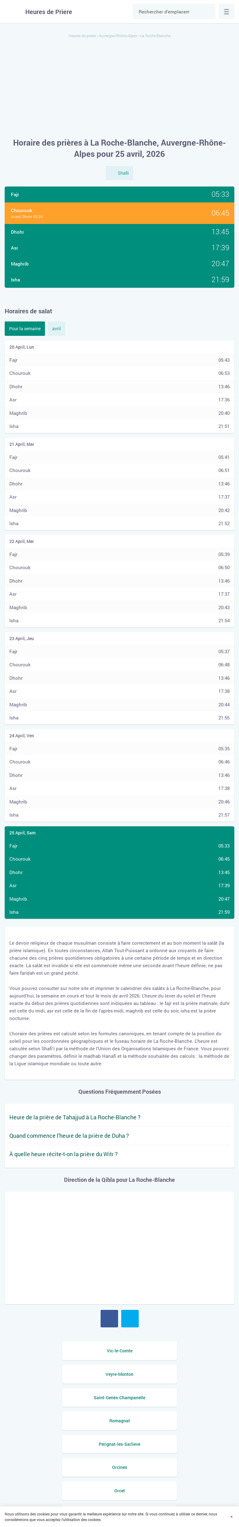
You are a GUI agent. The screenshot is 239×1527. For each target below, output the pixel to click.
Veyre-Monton (178, 1351)
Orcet (60, 1421)
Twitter (130, 1318)
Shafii (123, 173)
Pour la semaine (25, 328)
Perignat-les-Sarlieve (60, 1397)
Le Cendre (60, 1467)
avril (56, 328)
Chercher (208, 11)
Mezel (178, 1444)
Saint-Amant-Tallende (178, 1467)
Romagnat (178, 1374)
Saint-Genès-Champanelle (60, 1374)
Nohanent (178, 1421)
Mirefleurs (60, 1444)
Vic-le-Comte (60, 1351)
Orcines (178, 1397)
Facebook (109, 1318)
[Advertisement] (119, 88)
